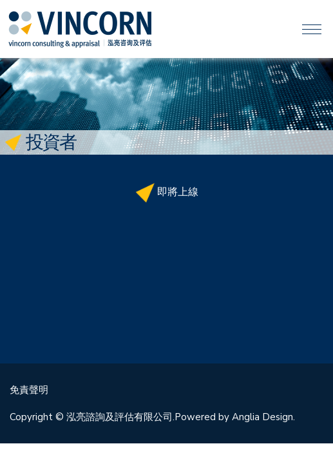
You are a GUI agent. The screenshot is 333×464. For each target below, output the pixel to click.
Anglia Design (262, 417)
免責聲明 (29, 389)
